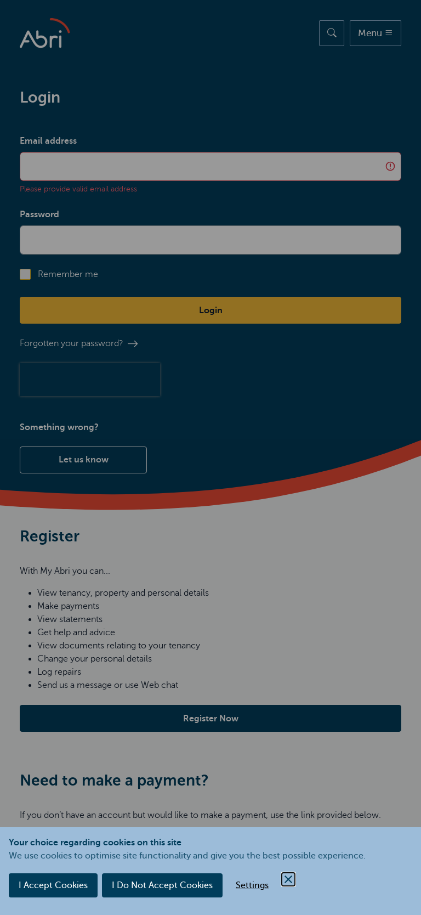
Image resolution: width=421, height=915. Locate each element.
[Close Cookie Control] (288, 879)
